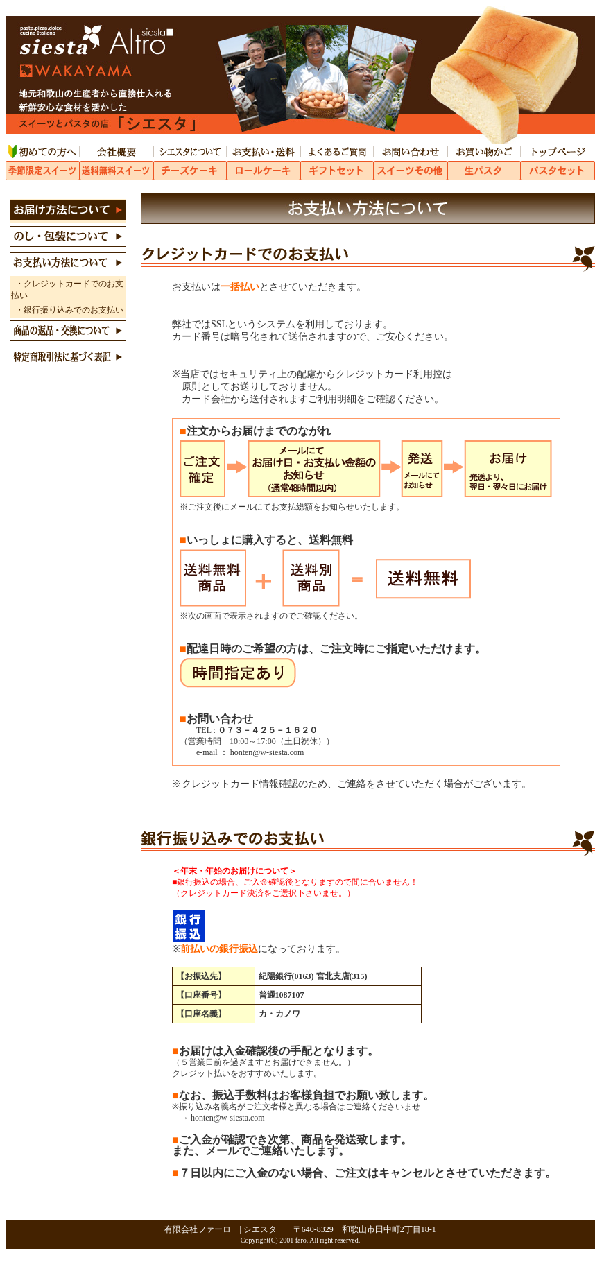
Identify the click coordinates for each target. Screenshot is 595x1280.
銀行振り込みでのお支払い (73, 310)
